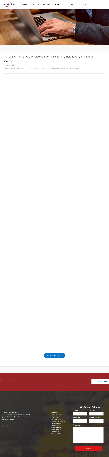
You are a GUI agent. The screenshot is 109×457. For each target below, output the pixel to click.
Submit (88, 448)
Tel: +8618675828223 (8, 419)
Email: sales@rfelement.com (9, 418)
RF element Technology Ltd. (10, 412)
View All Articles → (54, 355)
